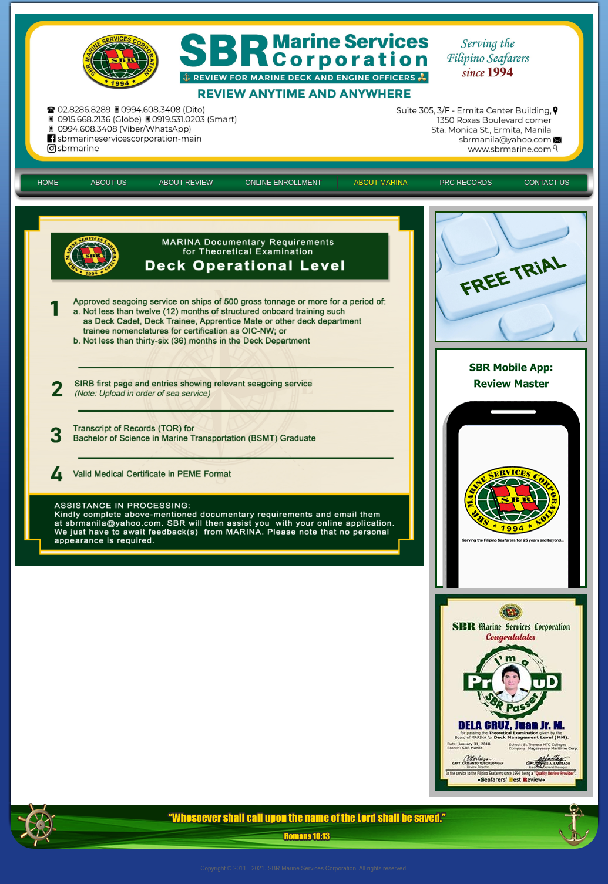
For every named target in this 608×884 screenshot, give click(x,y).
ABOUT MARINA (380, 183)
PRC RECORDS (466, 183)
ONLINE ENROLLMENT (283, 183)
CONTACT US (546, 183)
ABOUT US (109, 183)
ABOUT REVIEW (186, 183)
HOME (48, 183)
